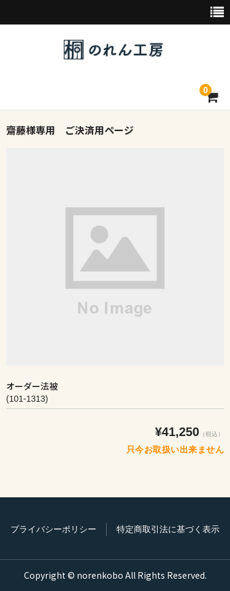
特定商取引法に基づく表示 (168, 529)
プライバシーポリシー (53, 529)
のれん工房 (113, 49)
